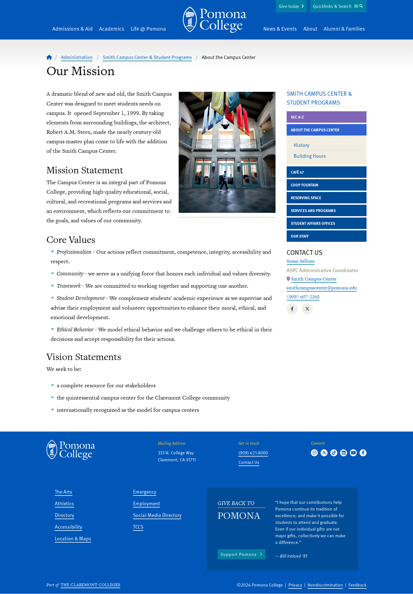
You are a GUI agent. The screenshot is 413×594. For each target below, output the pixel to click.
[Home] (49, 57)
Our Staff (300, 236)
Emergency (144, 491)
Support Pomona (238, 554)
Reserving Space (306, 198)
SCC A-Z (297, 117)
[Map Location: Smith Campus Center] (314, 279)
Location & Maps (73, 538)
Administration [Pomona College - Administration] (77, 57)
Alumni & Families (344, 28)
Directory (64, 515)
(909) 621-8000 (253, 452)
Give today (289, 6)
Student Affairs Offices (313, 223)
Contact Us (249, 462)
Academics (111, 28)
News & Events (280, 28)
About (310, 28)
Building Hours (310, 155)
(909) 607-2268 (303, 296)
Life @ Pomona (148, 28)
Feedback (357, 584)
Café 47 (297, 172)
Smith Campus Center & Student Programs (147, 57)
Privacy (295, 584)
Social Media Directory (157, 515)
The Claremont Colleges (90, 585)
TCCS (138, 526)
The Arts (63, 491)
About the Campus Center (315, 130)
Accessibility (68, 526)
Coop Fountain (304, 185)
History (301, 145)
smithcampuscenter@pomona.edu (322, 287)
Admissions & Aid (72, 28)
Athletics (64, 503)
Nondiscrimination (325, 584)
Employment (146, 503)
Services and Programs (313, 210)
